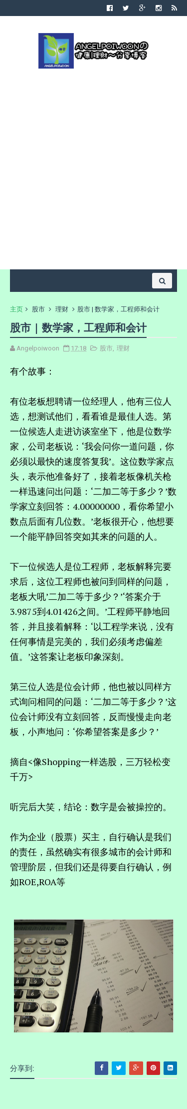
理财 (61, 309)
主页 (16, 309)
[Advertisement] (93, 168)
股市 (38, 309)
